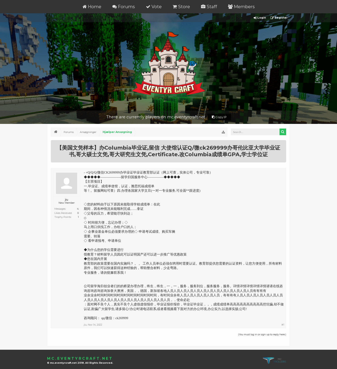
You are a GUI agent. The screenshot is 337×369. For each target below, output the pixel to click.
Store (181, 6)
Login (260, 18)
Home (91, 6)
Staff (209, 6)
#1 (282, 324)
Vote (154, 6)
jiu (66, 199)
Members (241, 6)
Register (279, 18)
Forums (123, 6)
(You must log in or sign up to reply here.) (262, 334)
